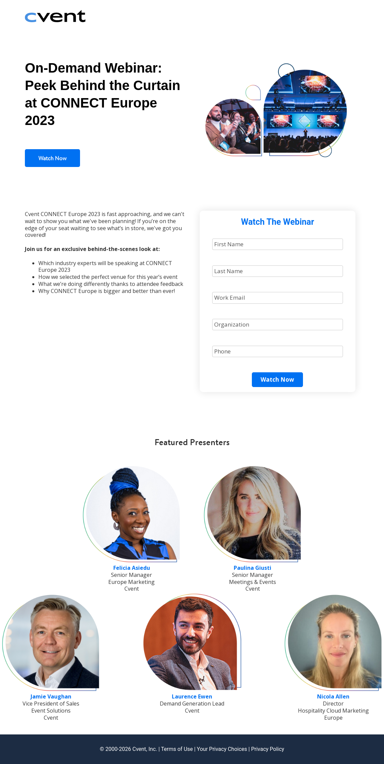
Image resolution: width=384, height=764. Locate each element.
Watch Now (52, 158)
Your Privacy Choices (222, 749)
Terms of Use (177, 749)
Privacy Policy (267, 749)
